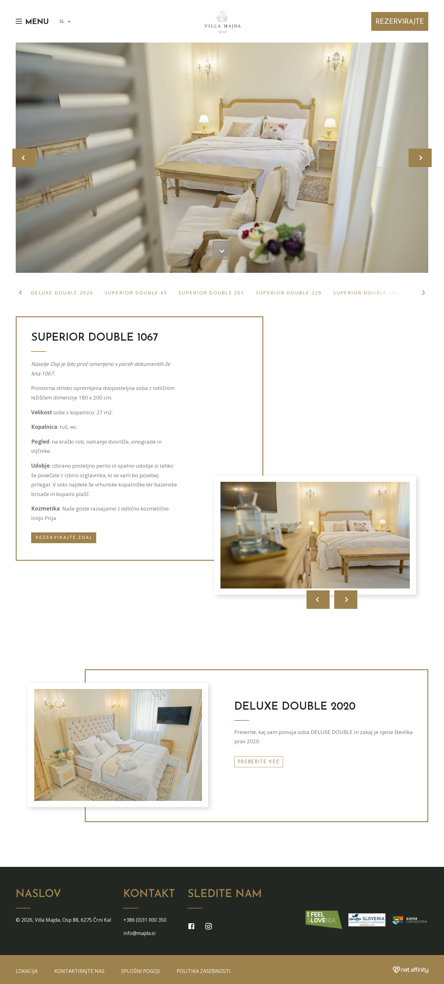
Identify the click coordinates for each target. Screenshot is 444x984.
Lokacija (27, 971)
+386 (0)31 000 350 (144, 919)
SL (66, 21)
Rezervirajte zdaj (63, 537)
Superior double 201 (212, 292)
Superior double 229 (289, 292)
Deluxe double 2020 (62, 292)
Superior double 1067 (368, 292)
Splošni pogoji (140, 971)
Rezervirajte (400, 22)
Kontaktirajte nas (79, 971)
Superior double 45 (136, 292)
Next (423, 292)
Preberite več (259, 762)
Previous (21, 292)
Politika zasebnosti (204, 971)
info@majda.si (139, 933)
